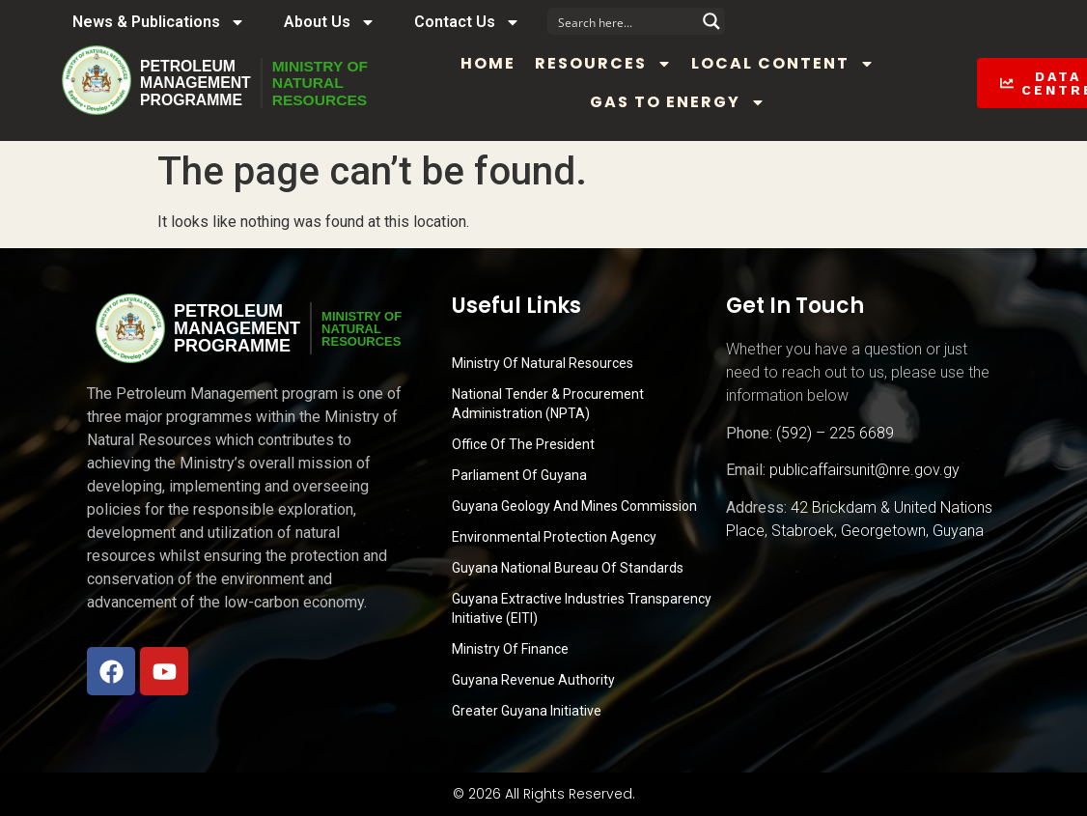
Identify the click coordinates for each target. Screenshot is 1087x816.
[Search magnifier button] (711, 21)
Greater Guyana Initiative (526, 710)
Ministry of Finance (510, 649)
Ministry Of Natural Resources (542, 363)
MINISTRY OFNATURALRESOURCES (322, 83)
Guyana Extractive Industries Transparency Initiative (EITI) (581, 608)
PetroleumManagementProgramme (196, 83)
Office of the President (523, 444)
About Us (330, 22)
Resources (608, 63)
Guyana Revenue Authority (533, 680)
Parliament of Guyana (519, 475)
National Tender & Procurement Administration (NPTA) (548, 403)
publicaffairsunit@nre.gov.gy (864, 470)
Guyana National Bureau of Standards (567, 568)
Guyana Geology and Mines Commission (574, 506)
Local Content (787, 63)
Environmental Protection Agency (554, 537)
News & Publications (158, 22)
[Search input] (623, 21)
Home (492, 63)
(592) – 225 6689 (835, 433)
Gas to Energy (681, 102)
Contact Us (467, 22)
